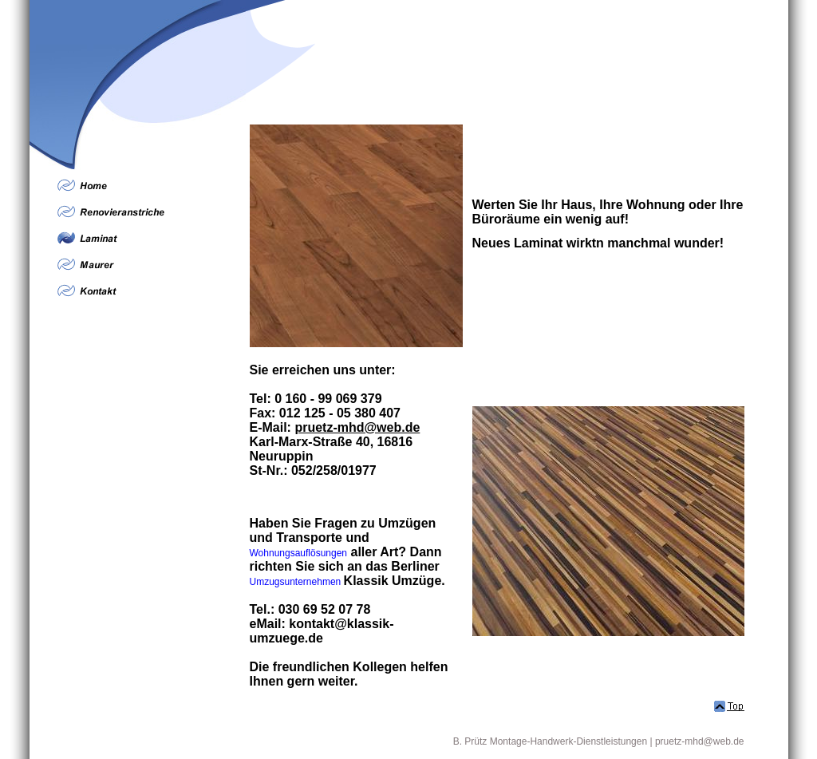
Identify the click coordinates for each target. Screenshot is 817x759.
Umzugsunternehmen (295, 581)
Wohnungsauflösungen (299, 553)
